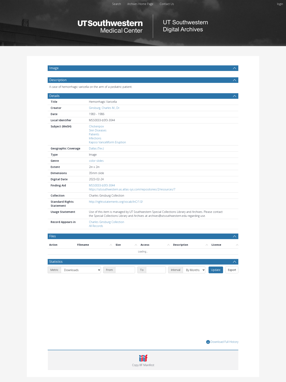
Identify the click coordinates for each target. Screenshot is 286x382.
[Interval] (194, 270)
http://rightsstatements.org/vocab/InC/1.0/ (116, 202)
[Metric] (81, 270)
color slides (96, 161)
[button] (143, 360)
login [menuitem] (280, 4)
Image (54, 68)
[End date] (156, 270)
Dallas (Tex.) (96, 148)
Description (58, 80)
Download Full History (222, 342)
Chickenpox (96, 126)
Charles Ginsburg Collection (106, 222)
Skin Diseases (97, 130)
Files (52, 236)
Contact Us (167, 4)
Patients (94, 134)
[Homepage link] (143, 25)
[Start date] (125, 270)
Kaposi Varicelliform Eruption (107, 142)
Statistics (56, 261)
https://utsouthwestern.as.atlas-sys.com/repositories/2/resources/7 (132, 189)
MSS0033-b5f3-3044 (102, 185)
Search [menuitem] (116, 4)
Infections (95, 138)
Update (215, 270)
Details (54, 96)
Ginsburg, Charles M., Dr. (104, 108)
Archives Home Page (140, 4)
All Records (96, 226)
